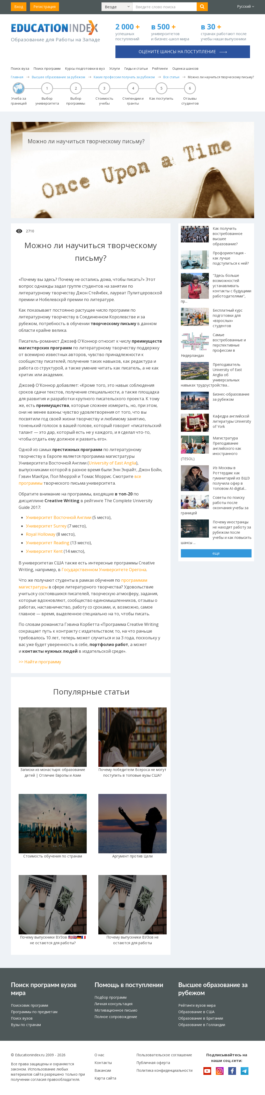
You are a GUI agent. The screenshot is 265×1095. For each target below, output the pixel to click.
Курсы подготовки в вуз (85, 68)
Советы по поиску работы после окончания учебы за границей (214, 505)
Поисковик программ (29, 1005)
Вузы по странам (26, 1024)
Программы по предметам (34, 1011)
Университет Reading (47, 543)
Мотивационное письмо (115, 1010)
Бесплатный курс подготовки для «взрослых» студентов (227, 318)
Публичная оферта (153, 1062)
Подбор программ (110, 997)
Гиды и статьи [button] (136, 68)
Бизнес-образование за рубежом (231, 397)
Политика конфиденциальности (164, 1070)
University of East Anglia (112, 463)
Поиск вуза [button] (20, 68)
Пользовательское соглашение (164, 1054)
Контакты (103, 1062)
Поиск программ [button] (47, 68)
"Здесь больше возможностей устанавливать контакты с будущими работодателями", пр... (216, 288)
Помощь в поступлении (128, 984)
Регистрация (44, 6)
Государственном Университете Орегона (104, 569)
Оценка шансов (185, 68)
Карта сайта (105, 1078)
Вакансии (102, 1070)
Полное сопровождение (115, 1016)
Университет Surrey (46, 526)
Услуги (114, 68)
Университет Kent (44, 551)
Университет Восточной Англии (58, 517)
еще (216, 553)
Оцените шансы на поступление (183, 51)
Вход (18, 6)
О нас (99, 1054)
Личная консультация (113, 1003)
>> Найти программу (40, 662)
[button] (116, 6)
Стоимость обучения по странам (52, 856)
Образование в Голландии (201, 1024)
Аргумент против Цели (132, 856)
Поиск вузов (22, 1018)
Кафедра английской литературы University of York (232, 421)
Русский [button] (245, 6)
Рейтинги (160, 68)
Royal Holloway (40, 534)
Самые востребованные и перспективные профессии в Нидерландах (213, 345)
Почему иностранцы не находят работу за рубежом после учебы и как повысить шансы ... (216, 532)
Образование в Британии (200, 1018)
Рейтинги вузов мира (197, 1005)
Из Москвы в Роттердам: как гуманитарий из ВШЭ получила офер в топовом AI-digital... (231, 478)
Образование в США (196, 1011)
